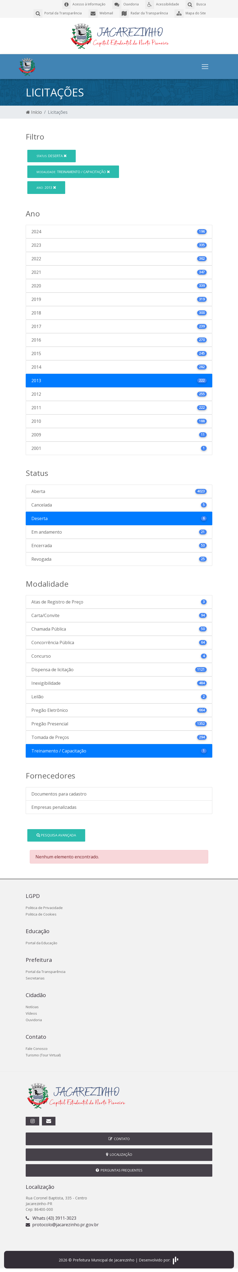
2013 (46, 186)
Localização (119, 1153)
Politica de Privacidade (44, 907)
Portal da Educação (41, 942)
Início (34, 112)
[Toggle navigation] (205, 66)
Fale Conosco (37, 1048)
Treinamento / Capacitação (73, 170)
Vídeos (31, 1012)
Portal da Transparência (45, 971)
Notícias (32, 1006)
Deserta (52, 155)
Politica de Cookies (41, 913)
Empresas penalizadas (54, 807)
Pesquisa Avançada (56, 834)
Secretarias (35, 977)
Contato (119, 1138)
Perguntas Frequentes (119, 1169)
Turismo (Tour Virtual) (43, 1054)
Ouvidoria (34, 1019)
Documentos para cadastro (59, 793)
